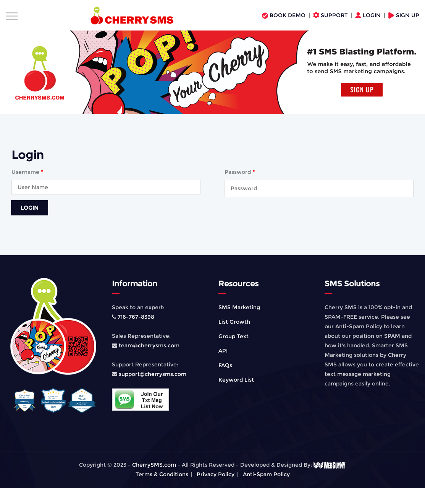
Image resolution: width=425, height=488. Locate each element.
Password (240, 172)
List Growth (234, 321)
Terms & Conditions (162, 474)
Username (27, 172)
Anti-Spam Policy (266, 474)
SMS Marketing (239, 307)
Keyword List (236, 379)
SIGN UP (403, 15)
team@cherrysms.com (148, 345)
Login (30, 207)
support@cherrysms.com (152, 374)
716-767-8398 (135, 316)
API (223, 350)
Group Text (233, 336)
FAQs (225, 365)
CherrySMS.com (154, 464)
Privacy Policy (215, 474)
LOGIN (368, 15)
